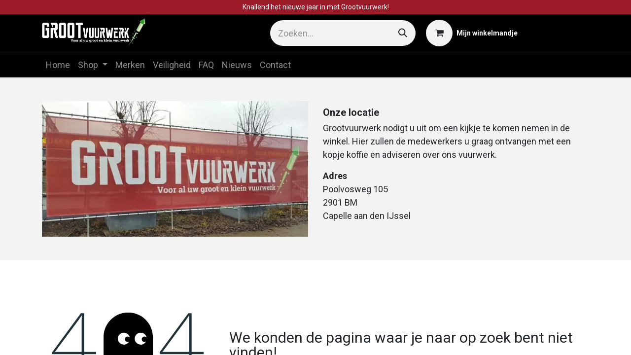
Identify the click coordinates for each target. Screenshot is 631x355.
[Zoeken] (403, 33)
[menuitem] (58, 64)
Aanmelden (558, 33)
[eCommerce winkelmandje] (472, 33)
